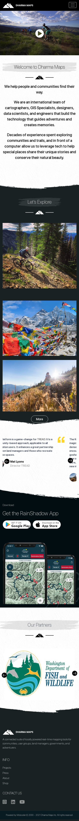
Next (72, 460)
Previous (6, 460)
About (6, 778)
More (39, 419)
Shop (5, 783)
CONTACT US (12, 793)
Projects (7, 767)
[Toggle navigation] (72, 5)
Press (5, 773)
